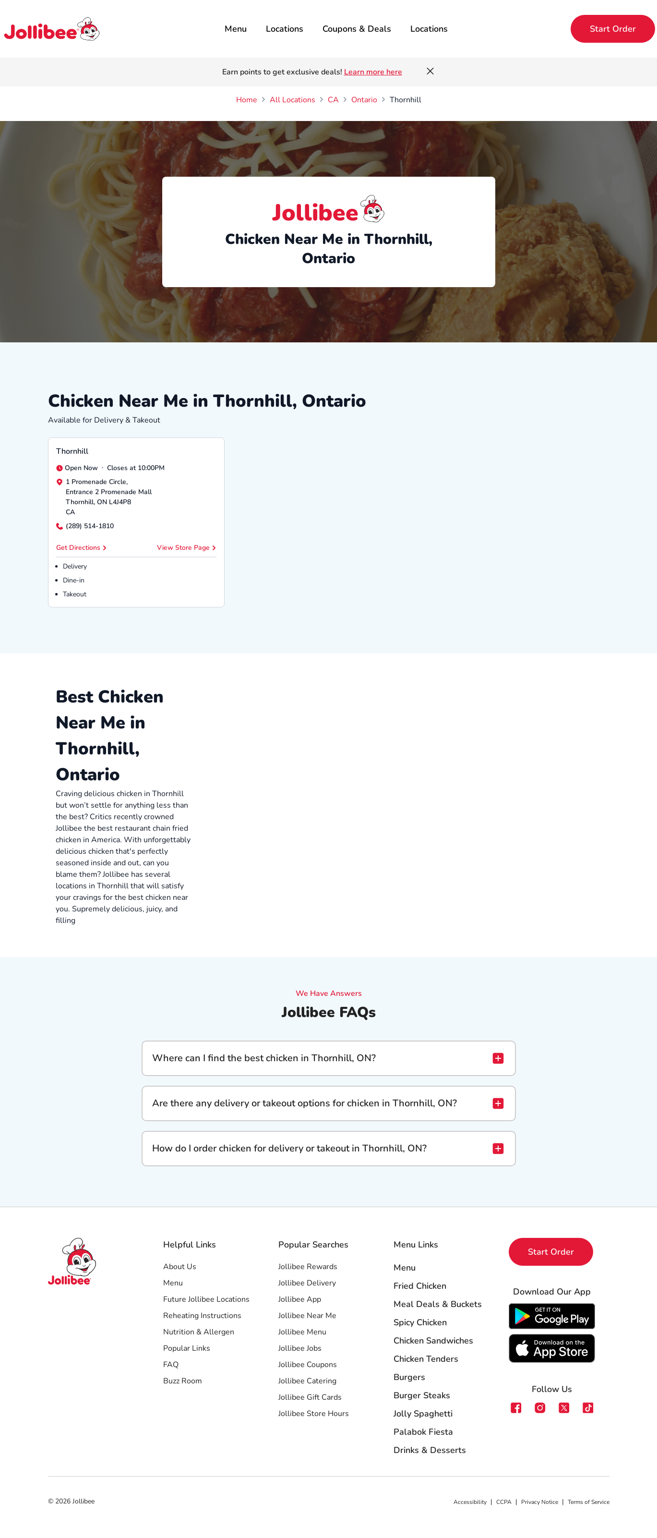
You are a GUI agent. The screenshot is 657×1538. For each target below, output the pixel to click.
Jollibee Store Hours (313, 1413)
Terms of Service (588, 1502)
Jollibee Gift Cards (310, 1397)
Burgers (409, 1377)
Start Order (613, 29)
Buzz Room (182, 1381)
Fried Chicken (420, 1286)
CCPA (504, 1502)
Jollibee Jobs (300, 1348)
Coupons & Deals (357, 29)
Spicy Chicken (420, 1322)
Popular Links (186, 1348)
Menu (236, 29)
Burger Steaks (422, 1395)
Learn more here (373, 72)
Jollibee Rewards (307, 1266)
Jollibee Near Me (307, 1315)
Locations (284, 29)
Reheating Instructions (202, 1315)
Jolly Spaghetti (423, 1413)
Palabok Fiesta (423, 1432)
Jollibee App (299, 1299)
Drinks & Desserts (430, 1450)
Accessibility (470, 1502)
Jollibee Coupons (307, 1364)
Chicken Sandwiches (433, 1340)
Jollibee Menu (302, 1332)
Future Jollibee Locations (206, 1299)
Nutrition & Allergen (198, 1332)
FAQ (171, 1364)
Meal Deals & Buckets (438, 1304)
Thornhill (72, 451)
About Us (179, 1266)
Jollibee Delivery (307, 1283)
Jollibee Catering (307, 1381)
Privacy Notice (539, 1502)
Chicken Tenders (426, 1359)
